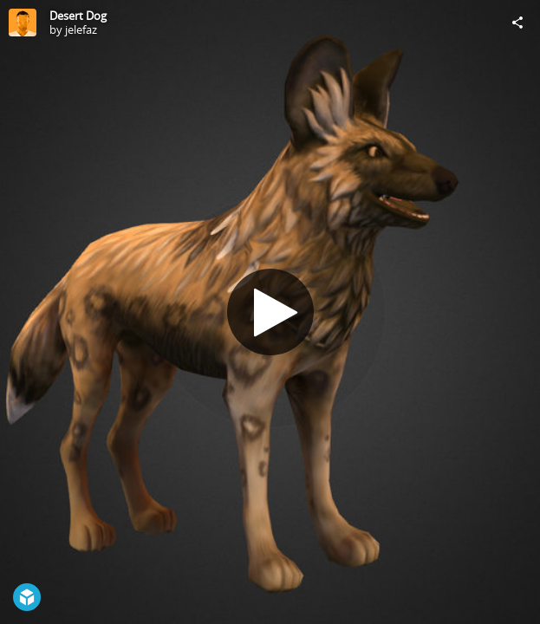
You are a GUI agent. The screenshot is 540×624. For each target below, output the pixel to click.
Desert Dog (78, 15)
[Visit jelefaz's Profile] (22, 22)
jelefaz (81, 29)
